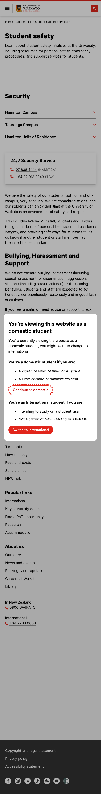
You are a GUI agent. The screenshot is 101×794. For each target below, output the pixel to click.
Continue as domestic (30, 390)
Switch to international (31, 430)
